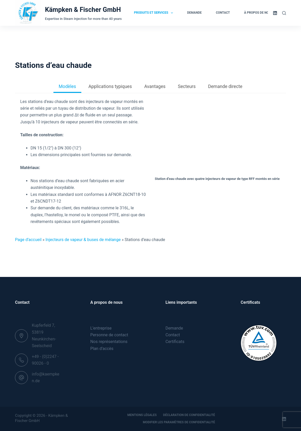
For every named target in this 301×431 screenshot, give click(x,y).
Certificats (174, 341)
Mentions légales (142, 415)
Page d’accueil (28, 239)
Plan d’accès (102, 348)
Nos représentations (109, 341)
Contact (223, 12)
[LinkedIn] (275, 13)
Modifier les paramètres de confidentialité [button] (179, 422)
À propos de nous (262, 13)
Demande (194, 12)
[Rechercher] (284, 13)
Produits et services (154, 13)
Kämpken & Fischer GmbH (83, 9)
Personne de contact (109, 334)
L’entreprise (101, 328)
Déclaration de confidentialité (189, 415)
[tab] (67, 87)
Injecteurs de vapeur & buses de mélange (83, 239)
